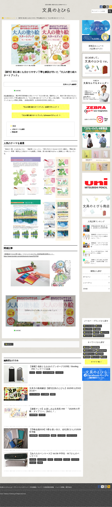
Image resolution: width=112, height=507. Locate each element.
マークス (42, 415)
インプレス (61, 435)
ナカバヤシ (88, 332)
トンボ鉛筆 (45, 394)
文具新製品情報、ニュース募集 (53, 487)
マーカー (32, 462)
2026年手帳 (33, 415)
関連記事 (15, 132)
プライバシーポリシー (20, 487)
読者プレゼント (89, 353)
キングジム (105, 332)
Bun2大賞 (100, 353)
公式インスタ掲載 (90, 350)
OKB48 (87, 357)
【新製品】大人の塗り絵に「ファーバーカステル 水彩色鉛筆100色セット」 (29, 254)
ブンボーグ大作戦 (48, 372)
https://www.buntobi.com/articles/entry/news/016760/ (21, 256)
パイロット (58, 459)
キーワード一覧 (95, 362)
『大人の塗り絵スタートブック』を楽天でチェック (39, 107)
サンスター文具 (34, 394)
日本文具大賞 (102, 350)
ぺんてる (32, 459)
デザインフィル (72, 435)
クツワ (32, 372)
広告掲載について (36, 487)
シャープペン (41, 459)
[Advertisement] (96, 305)
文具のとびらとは (6, 487)
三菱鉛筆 (97, 329)
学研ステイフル (99, 335)
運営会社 (69, 487)
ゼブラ (50, 459)
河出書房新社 (8, 96)
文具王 (53, 394)
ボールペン (96, 277)
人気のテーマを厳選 (18, 129)
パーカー (66, 459)
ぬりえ (9, 344)
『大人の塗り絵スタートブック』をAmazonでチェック (39, 115)
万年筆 (40, 462)
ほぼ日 (53, 435)
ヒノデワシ (88, 329)
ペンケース (59, 372)
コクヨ (39, 372)
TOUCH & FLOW (44, 435)
